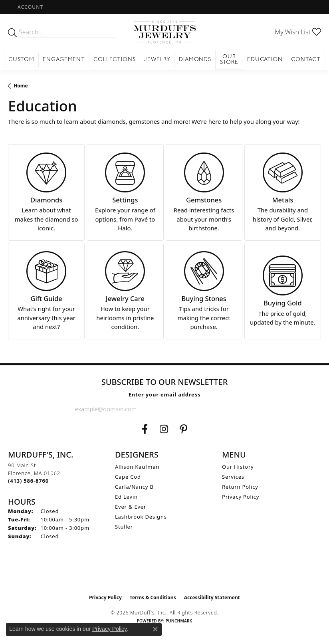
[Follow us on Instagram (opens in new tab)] (164, 429)
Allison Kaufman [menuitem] (137, 466)
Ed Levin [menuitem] (126, 496)
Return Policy (240, 486)
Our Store (229, 59)
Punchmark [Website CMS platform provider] (179, 621)
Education (265, 60)
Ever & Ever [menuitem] (130, 506)
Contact (306, 60)
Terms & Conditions (153, 597)
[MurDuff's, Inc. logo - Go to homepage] (164, 32)
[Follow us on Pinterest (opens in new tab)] (183, 429)
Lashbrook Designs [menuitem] (141, 516)
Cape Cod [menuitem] (128, 476)
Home (21, 85)
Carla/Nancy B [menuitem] (134, 486)
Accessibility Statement (212, 597)
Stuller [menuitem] (124, 526)
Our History (238, 466)
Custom (21, 60)
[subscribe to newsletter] (247, 409)
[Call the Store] (28, 480)
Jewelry (157, 60)
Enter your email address (165, 394)
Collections (114, 60)
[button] (29, 7)
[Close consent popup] (155, 629)
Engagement (64, 60)
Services (233, 476)
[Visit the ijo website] (165, 573)
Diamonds (195, 60)
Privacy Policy (240, 496)
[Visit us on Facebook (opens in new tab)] (145, 429)
